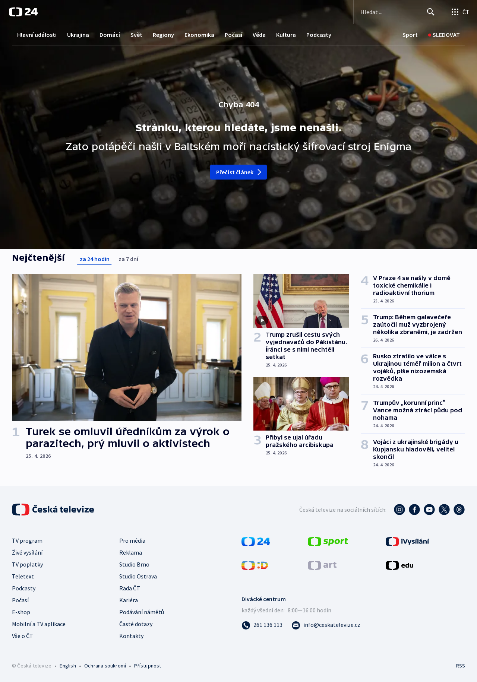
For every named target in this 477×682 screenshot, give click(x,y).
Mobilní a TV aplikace (39, 624)
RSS (460, 665)
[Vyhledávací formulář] (398, 12)
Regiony (163, 34)
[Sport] (410, 34)
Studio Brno (134, 564)
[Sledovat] (444, 34)
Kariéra (128, 600)
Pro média (132, 540)
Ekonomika (199, 34)
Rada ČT (129, 588)
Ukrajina (78, 34)
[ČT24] (23, 11)
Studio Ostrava (138, 576)
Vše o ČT (22, 636)
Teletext (23, 576)
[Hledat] (431, 12)
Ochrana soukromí (105, 665)
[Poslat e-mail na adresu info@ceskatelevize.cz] (325, 624)
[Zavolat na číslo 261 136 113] (261, 624)
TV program (27, 540)
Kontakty (131, 636)
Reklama (130, 552)
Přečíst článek (239, 172)
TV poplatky (27, 564)
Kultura (286, 34)
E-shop (21, 612)
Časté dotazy (135, 624)
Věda (259, 34)
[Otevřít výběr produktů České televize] (460, 12)
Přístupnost (147, 665)
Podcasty (318, 34)
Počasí (233, 34)
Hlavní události (37, 34)
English (68, 665)
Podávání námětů (141, 612)
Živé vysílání (27, 552)
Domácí (109, 34)
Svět (136, 34)
